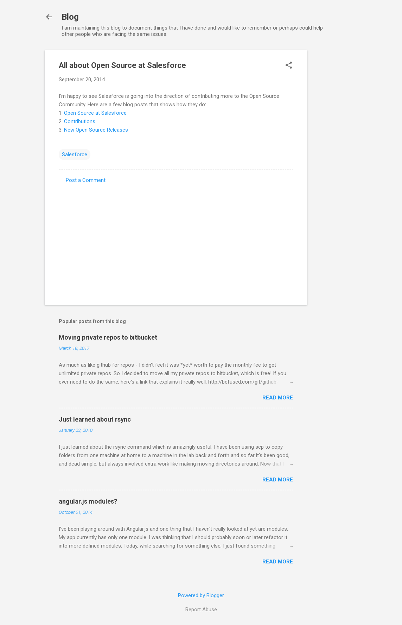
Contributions (79, 121)
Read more (277, 397)
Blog (70, 17)
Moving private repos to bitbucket (108, 337)
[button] (289, 66)
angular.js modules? (88, 501)
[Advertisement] (335, 155)
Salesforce (74, 154)
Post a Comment (86, 180)
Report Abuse (201, 609)
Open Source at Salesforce (95, 113)
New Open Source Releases (96, 130)
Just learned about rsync (95, 419)
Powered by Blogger (201, 595)
